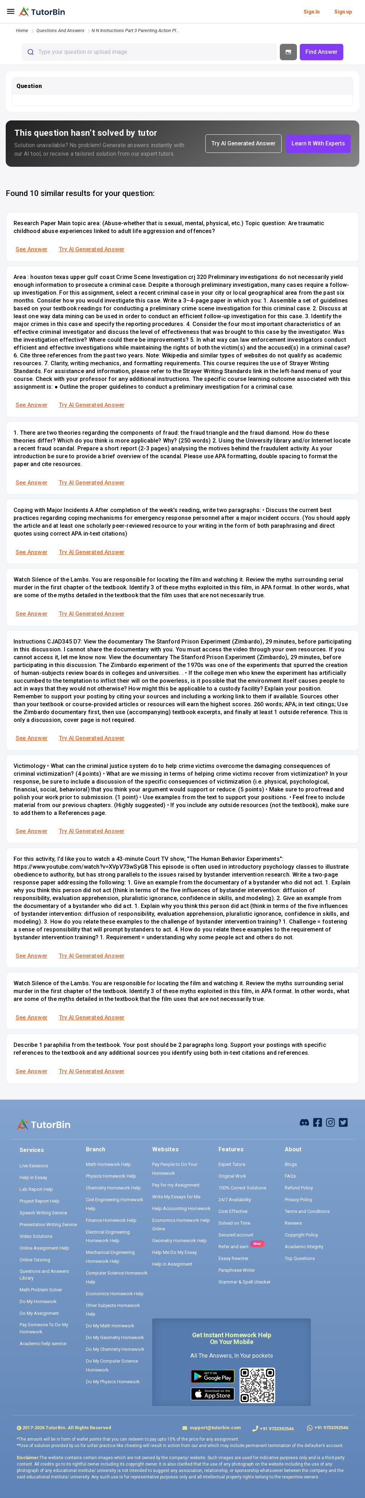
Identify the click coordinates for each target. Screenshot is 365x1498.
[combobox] (149, 52)
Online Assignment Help (44, 1248)
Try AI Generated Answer (91, 249)
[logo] (42, 11)
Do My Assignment (39, 1313)
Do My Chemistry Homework (115, 1349)
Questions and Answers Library (44, 1275)
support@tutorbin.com (215, 1427)
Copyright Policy (301, 1235)
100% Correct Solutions (242, 1187)
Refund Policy (299, 1187)
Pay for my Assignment (176, 1185)
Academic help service (43, 1343)
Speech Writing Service (43, 1212)
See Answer (31, 249)
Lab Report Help (36, 1189)
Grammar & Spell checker (245, 1282)
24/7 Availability (235, 1199)
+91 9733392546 (277, 1428)
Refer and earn (233, 1246)
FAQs (290, 1176)
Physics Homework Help (111, 1176)
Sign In (312, 12)
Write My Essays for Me (176, 1196)
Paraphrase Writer (237, 1270)
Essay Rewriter (233, 1258)
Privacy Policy (298, 1199)
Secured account (236, 1235)
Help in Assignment (172, 1264)
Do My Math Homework (110, 1325)
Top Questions (300, 1258)
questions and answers (60, 30)
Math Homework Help (108, 1164)
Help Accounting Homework (181, 1208)
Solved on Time (234, 1223)
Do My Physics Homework (113, 1381)
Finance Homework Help (111, 1220)
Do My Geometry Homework (115, 1337)
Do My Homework (38, 1301)
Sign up (343, 12)
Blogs (291, 1164)
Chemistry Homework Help (113, 1187)
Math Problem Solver (41, 1289)
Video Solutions (36, 1236)
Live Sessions (34, 1165)
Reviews (293, 1223)
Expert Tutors (232, 1164)
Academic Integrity (304, 1246)
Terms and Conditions (307, 1211)
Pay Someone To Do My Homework (44, 1328)
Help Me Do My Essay (174, 1252)
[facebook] (304, 1122)
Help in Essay (33, 1177)
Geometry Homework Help (179, 1240)
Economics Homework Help (115, 1293)
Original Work (232, 1176)
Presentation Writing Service (48, 1224)
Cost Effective (233, 1211)
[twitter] (343, 1122)
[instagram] (330, 1122)
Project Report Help (40, 1201)
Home (22, 30)
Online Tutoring (35, 1259)
